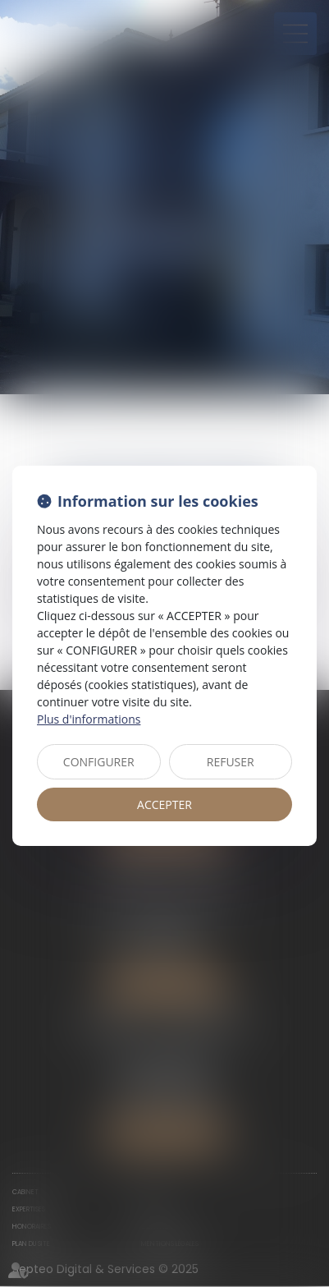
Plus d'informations (88, 719)
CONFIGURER (99, 762)
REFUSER (230, 762)
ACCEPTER (164, 804)
